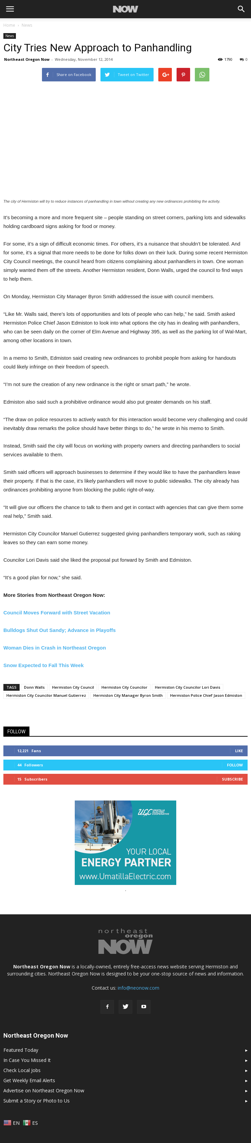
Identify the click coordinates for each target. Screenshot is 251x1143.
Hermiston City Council (73, 687)
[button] (241, 9)
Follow (235, 764)
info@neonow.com (138, 988)
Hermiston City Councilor (124, 687)
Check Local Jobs (22, 1070)
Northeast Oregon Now (26, 59)
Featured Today (20, 1050)
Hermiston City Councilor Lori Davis (187, 687)
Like (239, 750)
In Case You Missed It (27, 1060)
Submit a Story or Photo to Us (36, 1100)
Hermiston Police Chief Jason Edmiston (206, 695)
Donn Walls (34, 687)
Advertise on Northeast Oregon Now (43, 1090)
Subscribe (232, 779)
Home (9, 25)
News (9, 35)
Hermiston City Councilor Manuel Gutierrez (46, 695)
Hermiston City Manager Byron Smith (128, 695)
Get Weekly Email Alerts (29, 1080)
